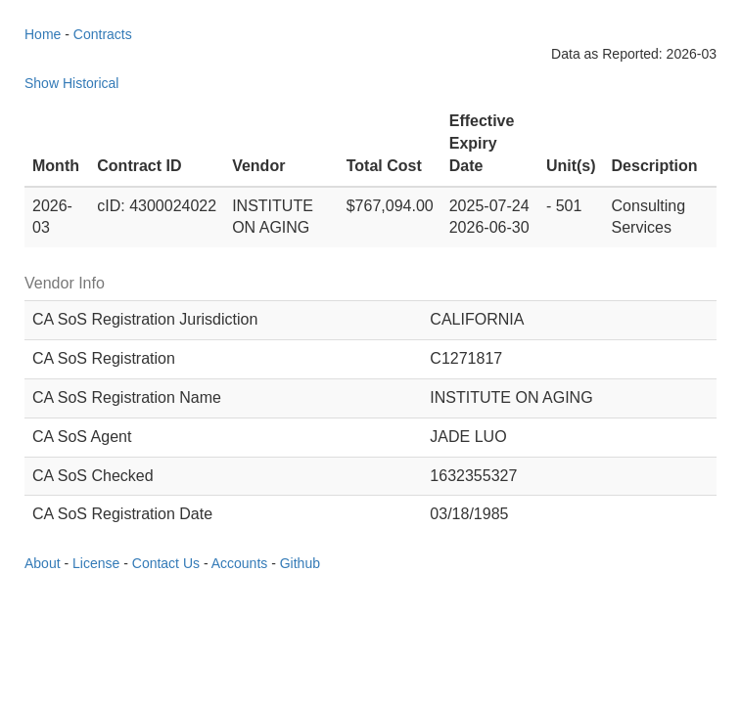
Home (42, 34)
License (95, 563)
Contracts (102, 34)
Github (300, 563)
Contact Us (166, 563)
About (42, 563)
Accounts (239, 563)
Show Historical (71, 83)
